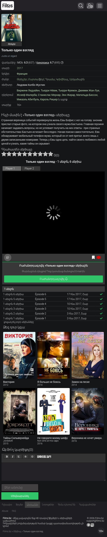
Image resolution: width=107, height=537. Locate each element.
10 (50, 153)
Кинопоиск (43, 62)
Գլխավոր (7, 504)
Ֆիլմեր (19, 504)
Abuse (5, 511)
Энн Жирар (68, 94)
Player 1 (10, 168)
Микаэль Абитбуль (28, 99)
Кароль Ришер (49, 99)
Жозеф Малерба (27, 94)
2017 (20, 68)
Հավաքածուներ (87, 504)
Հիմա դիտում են (66, 504)
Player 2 (29, 168)
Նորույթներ (48, 504)
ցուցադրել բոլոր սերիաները (19, 322)
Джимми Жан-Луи (88, 90)
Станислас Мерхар (49, 94)
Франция (22, 73)
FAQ (14, 511)
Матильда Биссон (87, 94)
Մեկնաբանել (20, 495)
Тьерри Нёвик (49, 90)
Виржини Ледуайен (28, 90)
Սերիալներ (32, 504)
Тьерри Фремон (67, 90)
